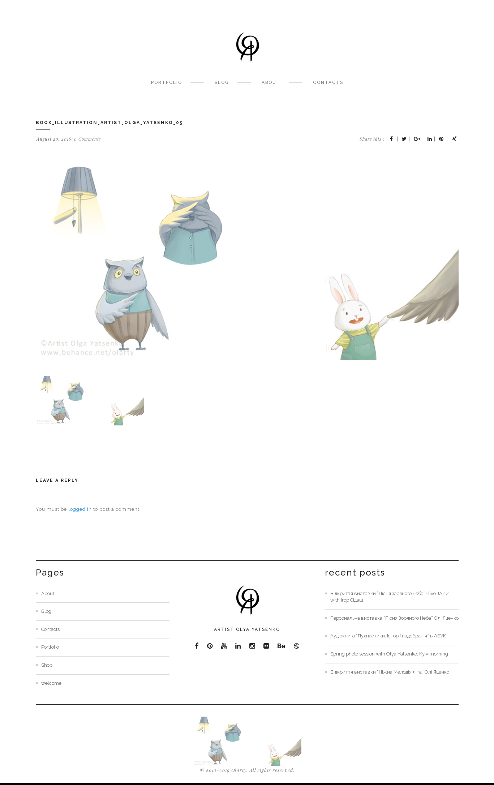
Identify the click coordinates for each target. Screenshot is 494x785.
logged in (80, 509)
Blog (222, 82)
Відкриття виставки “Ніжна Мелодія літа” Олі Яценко (389, 672)
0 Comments (87, 139)
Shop (46, 665)
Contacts (328, 82)
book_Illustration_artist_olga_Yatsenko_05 (109, 122)
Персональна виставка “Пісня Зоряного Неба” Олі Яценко (394, 618)
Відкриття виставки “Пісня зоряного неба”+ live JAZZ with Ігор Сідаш (389, 597)
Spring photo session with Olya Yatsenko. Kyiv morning (389, 654)
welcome (51, 683)
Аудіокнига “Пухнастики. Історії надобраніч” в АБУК (388, 635)
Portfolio (166, 82)
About (271, 82)
